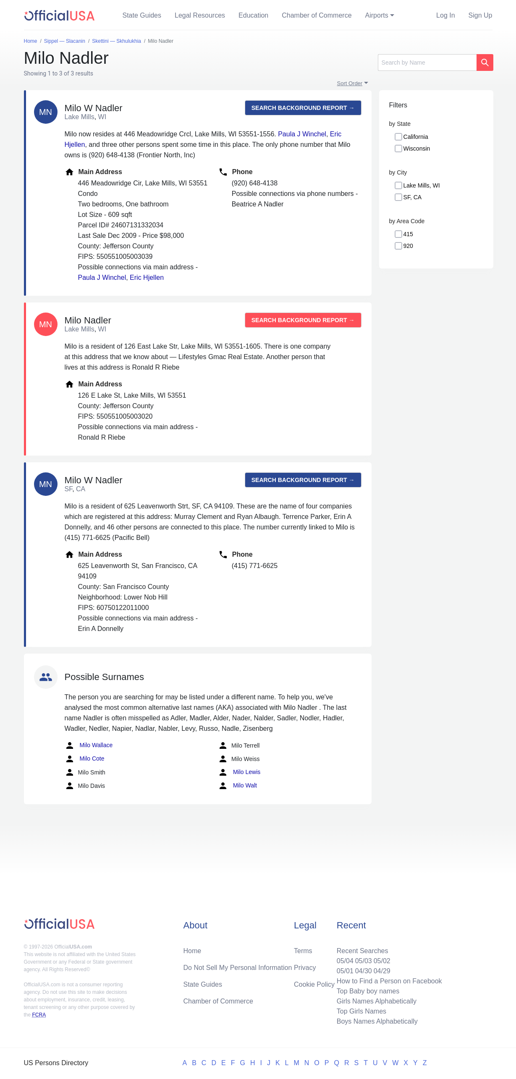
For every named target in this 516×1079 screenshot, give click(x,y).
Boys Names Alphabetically (377, 1021)
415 (408, 234)
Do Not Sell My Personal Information (237, 967)
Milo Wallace (89, 745)
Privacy (305, 967)
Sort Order (350, 83)
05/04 (345, 960)
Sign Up (480, 15)
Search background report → (303, 107)
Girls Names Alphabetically (376, 1001)
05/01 (345, 971)
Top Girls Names (361, 1011)
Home (192, 950)
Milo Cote (85, 759)
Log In (445, 15)
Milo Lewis (239, 772)
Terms (303, 950)
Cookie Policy (314, 984)
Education (253, 15)
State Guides (142, 15)
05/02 (382, 960)
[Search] (427, 62)
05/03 (363, 960)
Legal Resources (200, 15)
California (415, 137)
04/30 (363, 971)
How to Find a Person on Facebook (389, 981)
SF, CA (412, 197)
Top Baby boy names (368, 991)
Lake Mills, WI (421, 185)
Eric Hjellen (147, 277)
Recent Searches (362, 950)
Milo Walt (237, 786)
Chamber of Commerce (316, 15)
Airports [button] (376, 15)
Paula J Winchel (302, 134)
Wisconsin (416, 148)
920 (408, 246)
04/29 (382, 971)
